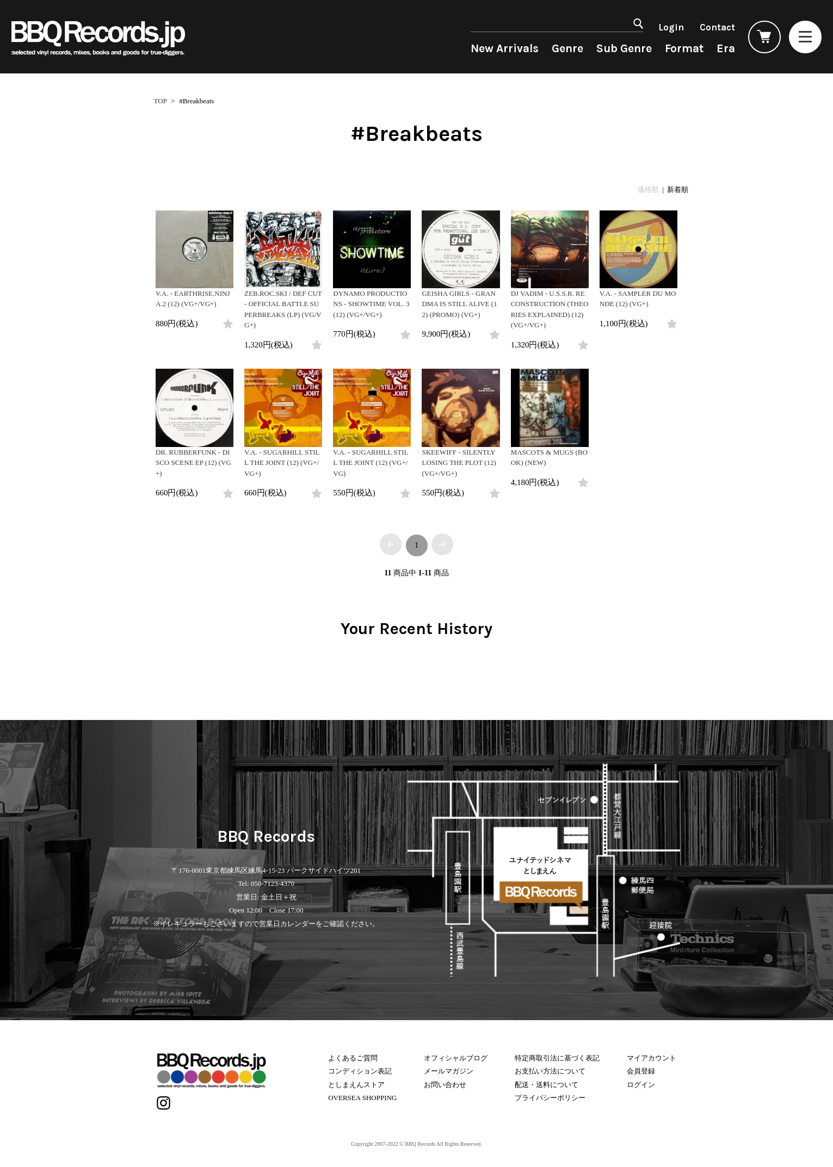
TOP (160, 101)
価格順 (648, 189)
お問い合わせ (445, 1085)
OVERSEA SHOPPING (362, 1098)
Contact (717, 27)
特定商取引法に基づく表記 (557, 1058)
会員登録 (641, 1071)
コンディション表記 (360, 1071)
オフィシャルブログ (456, 1058)
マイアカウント (651, 1058)
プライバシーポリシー (550, 1098)
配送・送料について (546, 1085)
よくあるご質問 (353, 1058)
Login (671, 27)
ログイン (641, 1085)
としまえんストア (356, 1085)
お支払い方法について (550, 1071)
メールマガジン (448, 1071)
